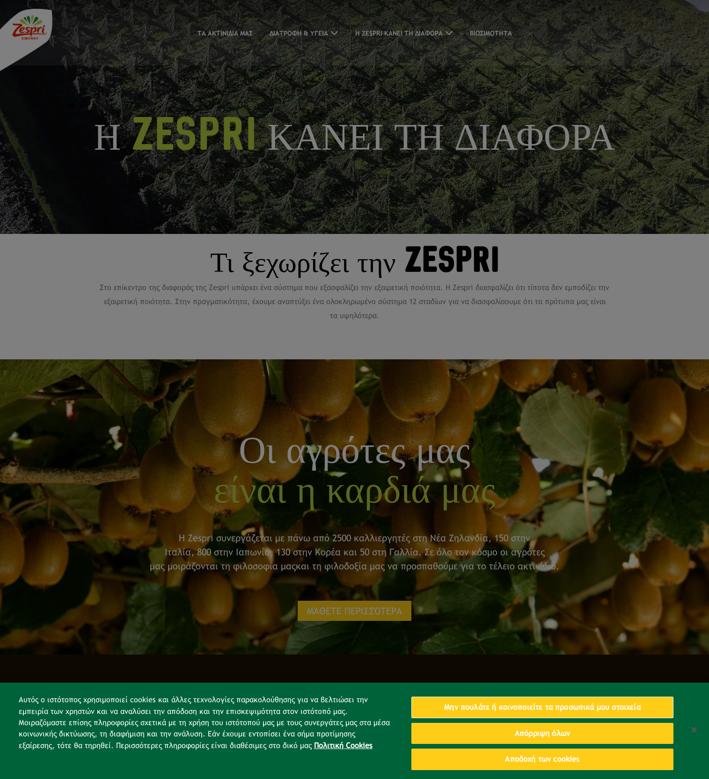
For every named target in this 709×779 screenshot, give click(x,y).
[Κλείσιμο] (694, 737)
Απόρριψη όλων (542, 739)
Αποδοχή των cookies (542, 766)
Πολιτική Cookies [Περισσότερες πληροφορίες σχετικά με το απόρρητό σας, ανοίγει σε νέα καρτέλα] (343, 752)
